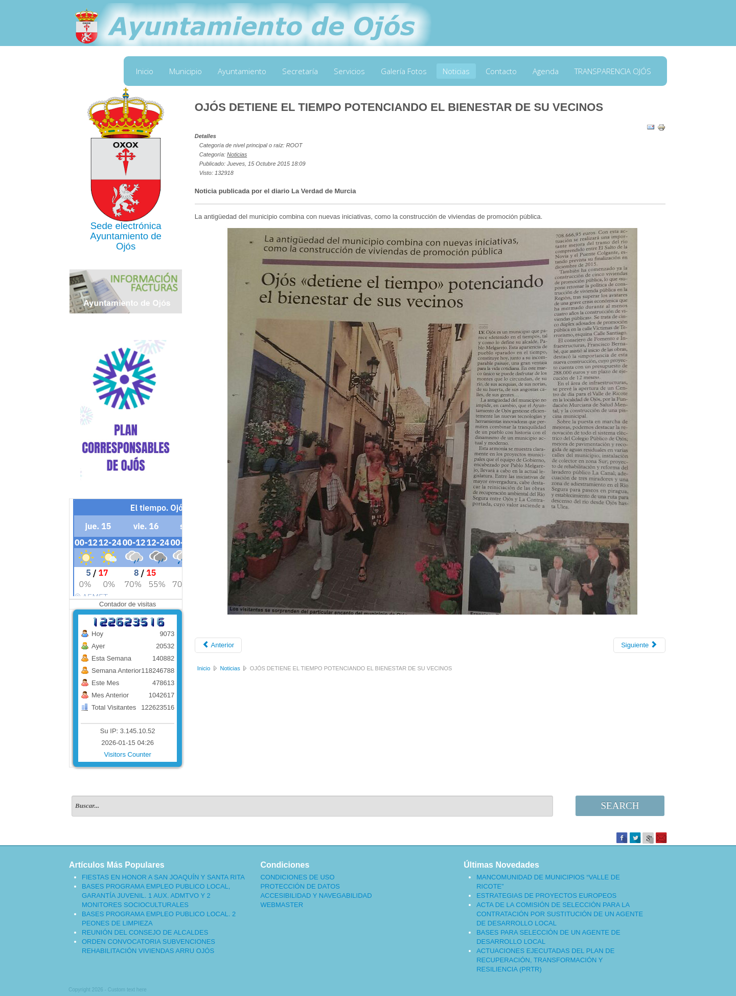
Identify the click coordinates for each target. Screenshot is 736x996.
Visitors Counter (127, 754)
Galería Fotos (404, 71)
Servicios (349, 71)
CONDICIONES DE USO (297, 877)
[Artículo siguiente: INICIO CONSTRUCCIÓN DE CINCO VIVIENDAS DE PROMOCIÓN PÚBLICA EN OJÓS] (639, 645)
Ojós (125, 246)
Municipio (185, 71)
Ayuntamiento (242, 71)
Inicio (144, 71)
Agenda (546, 71)
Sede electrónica (126, 225)
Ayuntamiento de (126, 236)
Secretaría (300, 71)
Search (620, 805)
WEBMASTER (281, 905)
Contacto (501, 71)
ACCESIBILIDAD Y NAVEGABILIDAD (316, 895)
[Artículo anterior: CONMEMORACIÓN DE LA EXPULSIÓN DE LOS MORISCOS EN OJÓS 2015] (218, 645)
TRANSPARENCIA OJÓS (612, 71)
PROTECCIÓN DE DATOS (300, 886)
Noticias (456, 71)
